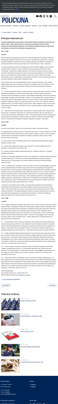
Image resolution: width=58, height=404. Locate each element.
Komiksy (34, 26)
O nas (39, 26)
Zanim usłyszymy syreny (26, 331)
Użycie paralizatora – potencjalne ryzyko (31, 316)
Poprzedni (6, 285)
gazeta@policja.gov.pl (10, 394)
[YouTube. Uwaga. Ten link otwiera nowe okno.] (37, 16)
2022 (20, 32)
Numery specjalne (25, 26)
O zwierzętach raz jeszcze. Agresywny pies (31, 362)
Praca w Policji (53, 26)
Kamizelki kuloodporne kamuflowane (30, 347)
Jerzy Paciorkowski (8, 279)
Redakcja (33, 384)
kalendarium (16, 279)
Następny (53, 285)
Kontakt (45, 26)
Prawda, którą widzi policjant (28, 301)
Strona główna (7, 32)
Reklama (33, 387)
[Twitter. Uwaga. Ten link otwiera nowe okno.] (47, 16)
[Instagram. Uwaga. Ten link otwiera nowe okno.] (44, 16)
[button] (55, 16)
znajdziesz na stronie (24, 275)
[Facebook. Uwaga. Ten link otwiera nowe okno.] (40, 16)
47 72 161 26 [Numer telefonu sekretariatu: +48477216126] (6, 390)
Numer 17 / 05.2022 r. (28, 32)
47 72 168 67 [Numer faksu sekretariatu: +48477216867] (7, 392)
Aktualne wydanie (6, 26)
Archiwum (16, 26)
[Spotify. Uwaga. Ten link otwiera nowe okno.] (50, 16)
